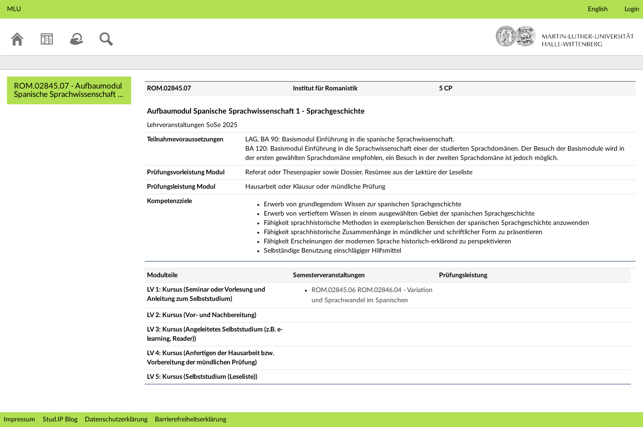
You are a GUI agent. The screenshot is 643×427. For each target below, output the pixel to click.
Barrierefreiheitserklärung (190, 419)
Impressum (19, 419)
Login (631, 9)
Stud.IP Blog (60, 419)
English (598, 9)
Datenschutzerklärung (116, 419)
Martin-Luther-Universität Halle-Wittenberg (564, 36)
